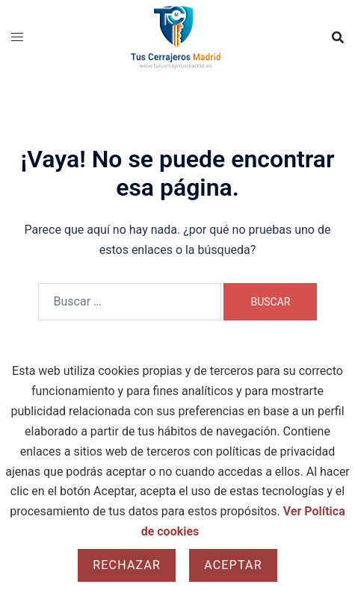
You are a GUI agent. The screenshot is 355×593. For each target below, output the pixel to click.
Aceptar (233, 565)
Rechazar (127, 565)
